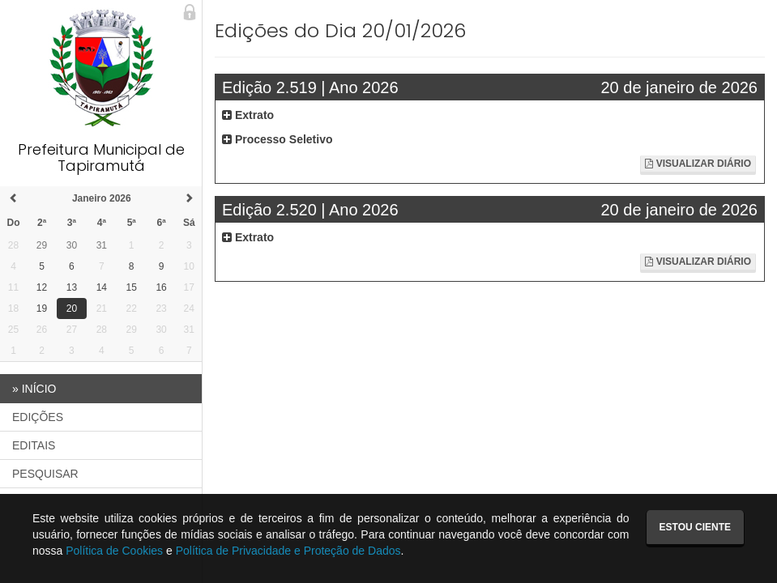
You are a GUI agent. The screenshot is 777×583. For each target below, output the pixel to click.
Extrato (248, 115)
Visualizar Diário (698, 163)
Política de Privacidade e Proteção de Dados (288, 550)
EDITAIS (33, 445)
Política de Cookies (114, 550)
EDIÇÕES (37, 417)
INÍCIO (34, 388)
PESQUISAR (45, 473)
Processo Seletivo (277, 139)
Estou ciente (695, 527)
